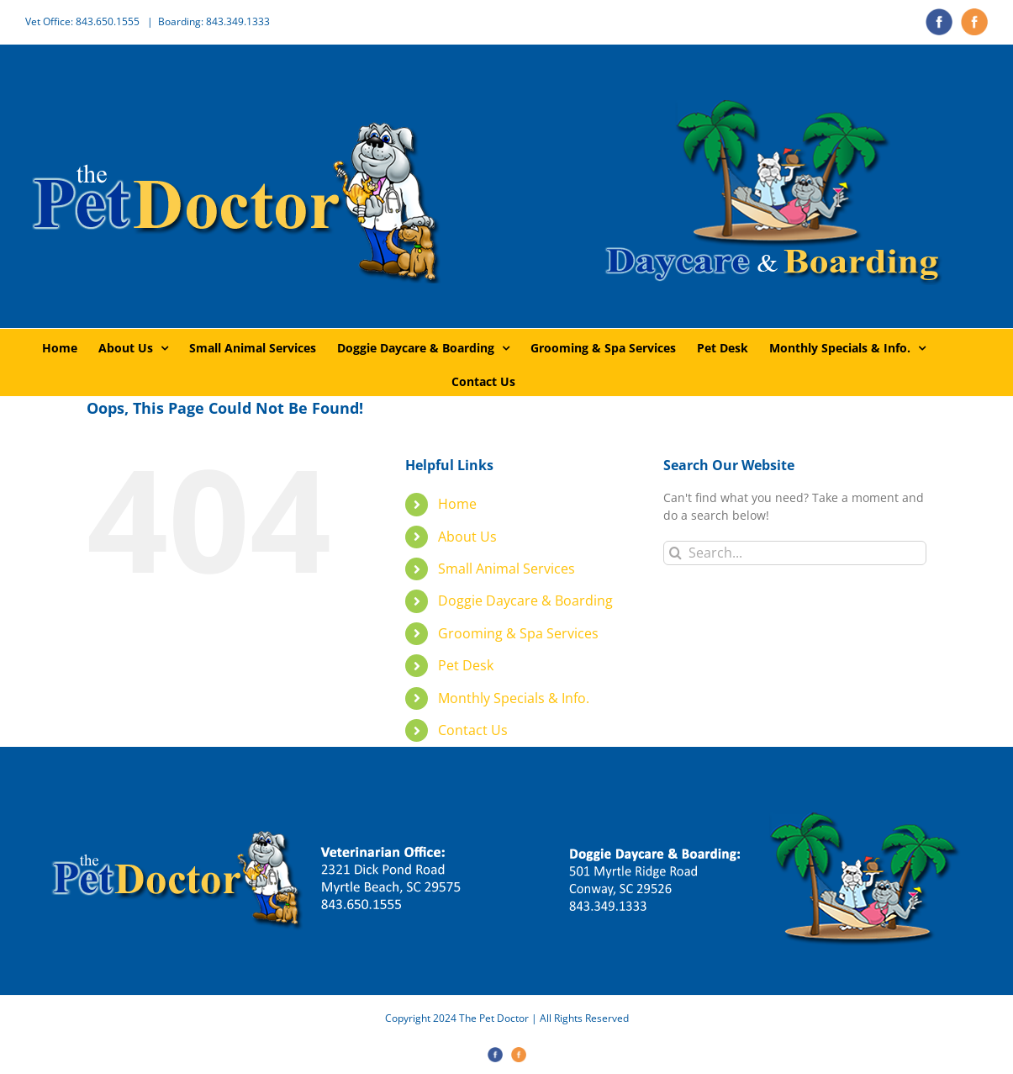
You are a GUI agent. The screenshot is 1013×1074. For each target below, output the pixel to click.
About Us (467, 536)
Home (457, 504)
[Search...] (794, 553)
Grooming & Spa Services (518, 633)
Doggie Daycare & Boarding (525, 600)
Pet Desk (465, 665)
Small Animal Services (506, 568)
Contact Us (473, 730)
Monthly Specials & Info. (513, 698)
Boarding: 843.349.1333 (214, 21)
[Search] (675, 553)
